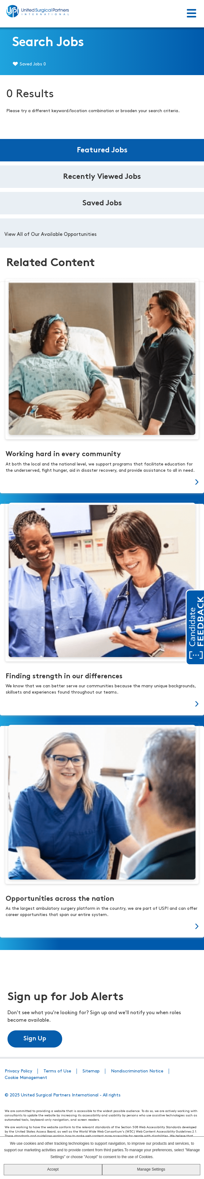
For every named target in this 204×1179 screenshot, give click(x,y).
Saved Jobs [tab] (102, 203)
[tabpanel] (102, 233)
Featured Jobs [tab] (102, 150)
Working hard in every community (63, 454)
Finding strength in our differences (64, 676)
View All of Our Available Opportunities (50, 234)
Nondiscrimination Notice (137, 1071)
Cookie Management (26, 1077)
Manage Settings (151, 1169)
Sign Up (34, 1038)
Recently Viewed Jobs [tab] (102, 177)
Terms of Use (57, 1071)
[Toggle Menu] (191, 13)
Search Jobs (48, 42)
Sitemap (91, 1071)
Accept (53, 1169)
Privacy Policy (18, 1071)
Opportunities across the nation (60, 898)
